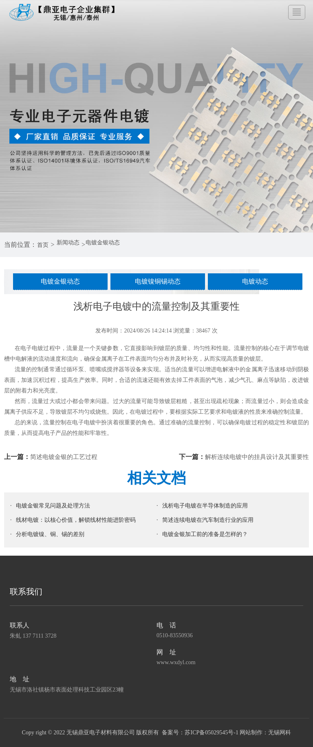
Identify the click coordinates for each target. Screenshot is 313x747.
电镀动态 (255, 281)
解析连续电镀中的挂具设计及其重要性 (253, 456)
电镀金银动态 (113, 244)
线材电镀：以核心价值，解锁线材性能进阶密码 (76, 520)
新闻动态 (73, 244)
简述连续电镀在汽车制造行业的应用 (207, 520)
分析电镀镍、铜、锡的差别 (50, 534)
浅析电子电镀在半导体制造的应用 (205, 506)
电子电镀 (83, 422)
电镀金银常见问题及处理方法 (53, 506)
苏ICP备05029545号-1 (211, 732)
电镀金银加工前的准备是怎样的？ (205, 534)
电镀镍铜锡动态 (158, 281)
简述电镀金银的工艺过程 (66, 456)
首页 (44, 244)
